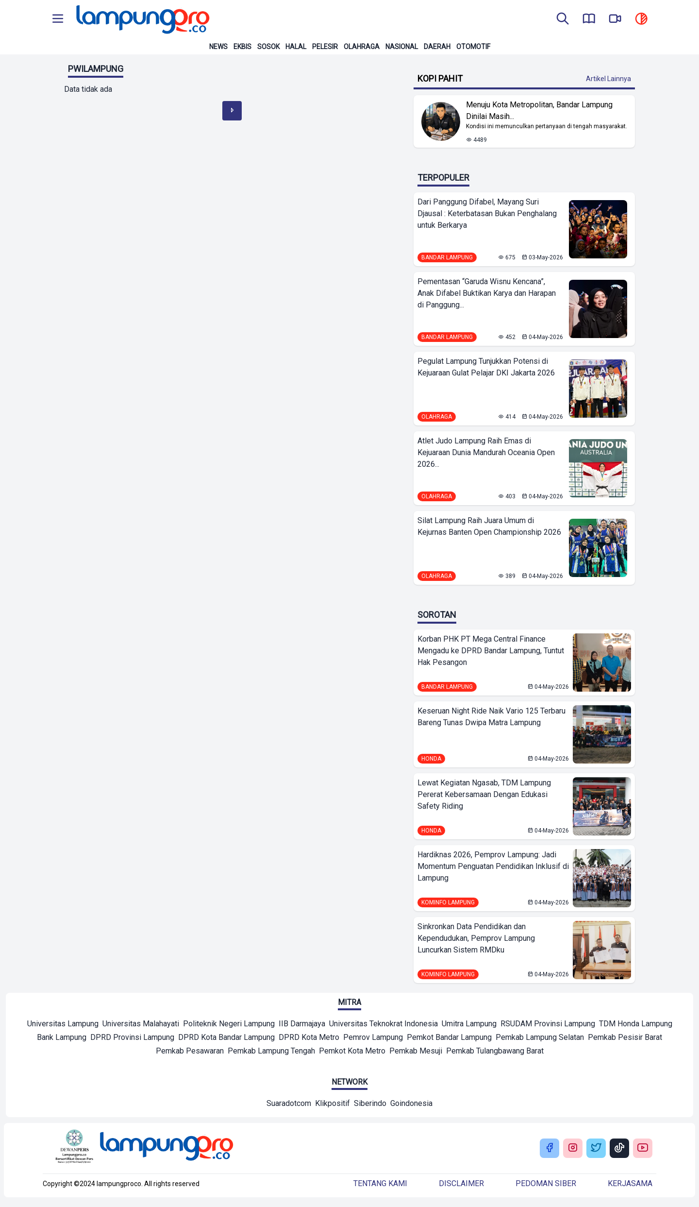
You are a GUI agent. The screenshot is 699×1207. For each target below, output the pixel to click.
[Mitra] (62, 1025)
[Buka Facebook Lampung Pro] (549, 1148)
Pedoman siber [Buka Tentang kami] (546, 1183)
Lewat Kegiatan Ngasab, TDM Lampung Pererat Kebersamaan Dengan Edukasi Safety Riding (484, 794)
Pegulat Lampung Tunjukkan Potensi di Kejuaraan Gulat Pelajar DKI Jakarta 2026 (486, 367)
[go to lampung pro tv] (615, 19)
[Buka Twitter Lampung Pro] (596, 1148)
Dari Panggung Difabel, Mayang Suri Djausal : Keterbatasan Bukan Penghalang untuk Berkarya (487, 213)
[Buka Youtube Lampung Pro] (643, 1148)
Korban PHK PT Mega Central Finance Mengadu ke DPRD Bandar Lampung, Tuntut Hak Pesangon (490, 650)
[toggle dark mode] (641, 19)
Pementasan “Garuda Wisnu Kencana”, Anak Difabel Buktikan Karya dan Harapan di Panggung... (486, 293)
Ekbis (242, 47)
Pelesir (325, 47)
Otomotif (473, 47)
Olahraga (362, 47)
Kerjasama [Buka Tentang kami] (630, 1183)
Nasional (401, 47)
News (218, 47)
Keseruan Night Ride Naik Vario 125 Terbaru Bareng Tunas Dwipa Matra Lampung (491, 716)
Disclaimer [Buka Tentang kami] (461, 1183)
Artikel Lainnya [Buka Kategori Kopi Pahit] (608, 79)
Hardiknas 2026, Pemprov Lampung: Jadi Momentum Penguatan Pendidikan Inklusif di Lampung (493, 866)
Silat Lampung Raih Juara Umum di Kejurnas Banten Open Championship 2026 (489, 526)
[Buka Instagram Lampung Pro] (573, 1148)
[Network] (289, 1104)
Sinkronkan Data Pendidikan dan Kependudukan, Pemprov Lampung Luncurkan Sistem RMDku (476, 938)
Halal (295, 47)
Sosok (268, 47)
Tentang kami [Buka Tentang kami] (380, 1183)
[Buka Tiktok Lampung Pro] (619, 1148)
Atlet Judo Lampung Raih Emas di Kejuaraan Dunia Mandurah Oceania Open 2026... (486, 452)
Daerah (437, 47)
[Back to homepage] (142, 19)
